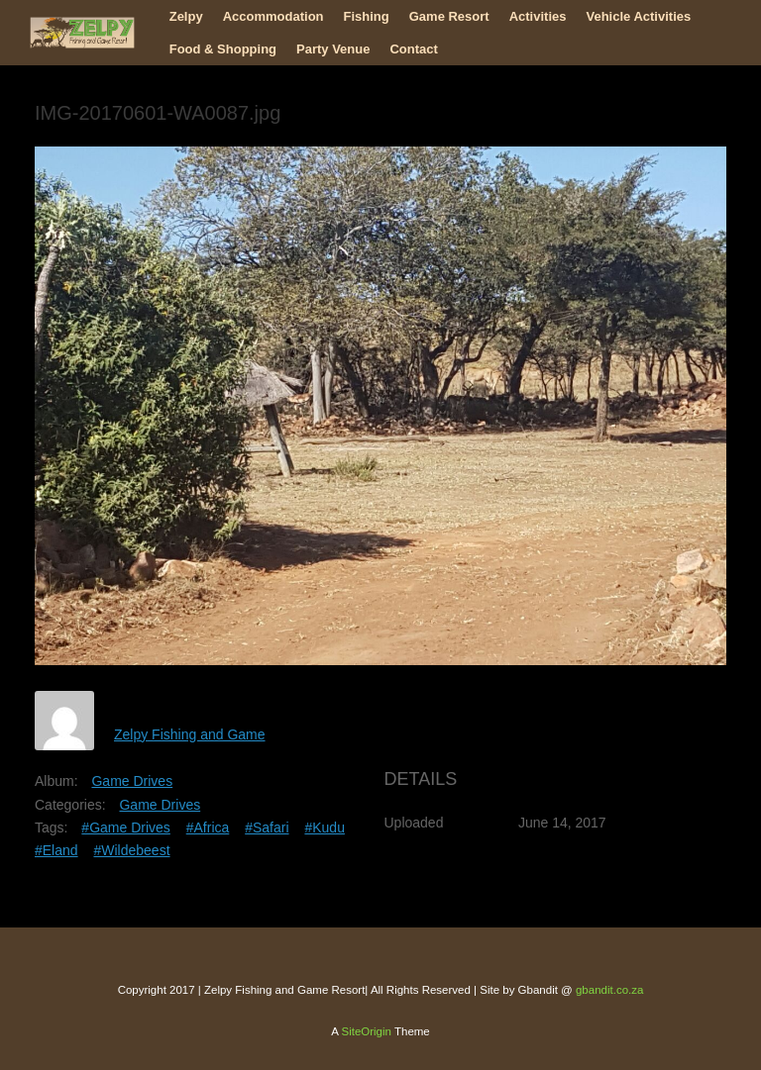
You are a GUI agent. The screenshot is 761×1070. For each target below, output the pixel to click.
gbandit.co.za (609, 990)
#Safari (266, 827)
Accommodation (273, 16)
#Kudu (324, 827)
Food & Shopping (222, 49)
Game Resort (449, 16)
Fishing (366, 16)
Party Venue (333, 49)
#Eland (56, 850)
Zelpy (186, 16)
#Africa (208, 827)
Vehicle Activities (638, 16)
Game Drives (131, 781)
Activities (538, 16)
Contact (413, 49)
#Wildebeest (131, 850)
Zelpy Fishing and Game (190, 734)
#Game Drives (125, 827)
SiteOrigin (366, 1031)
